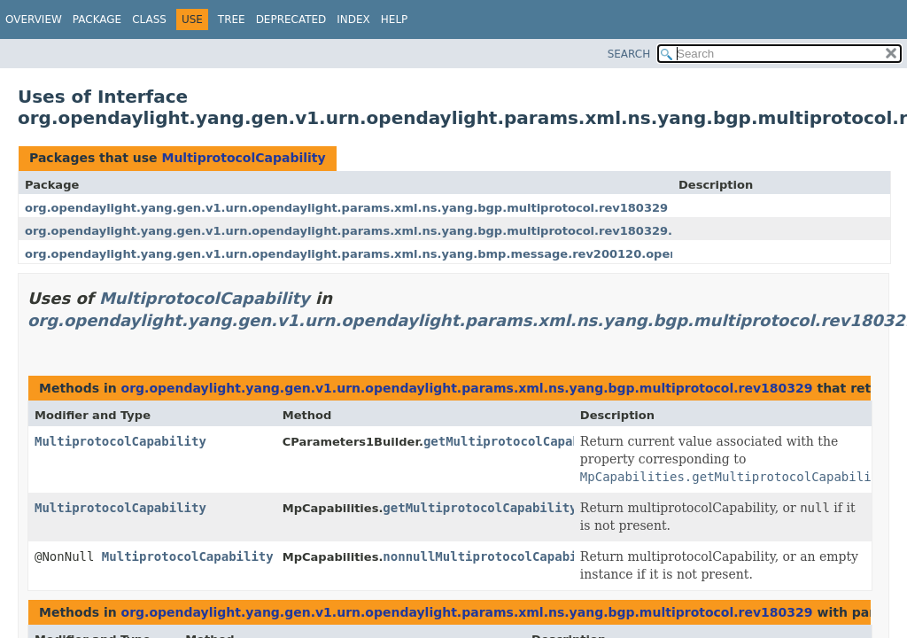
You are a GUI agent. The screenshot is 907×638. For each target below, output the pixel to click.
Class (149, 19)
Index (353, 19)
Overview (33, 19)
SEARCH (629, 54)
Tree (231, 19)
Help (394, 19)
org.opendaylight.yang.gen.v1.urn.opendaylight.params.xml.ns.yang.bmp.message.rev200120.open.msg (367, 254)
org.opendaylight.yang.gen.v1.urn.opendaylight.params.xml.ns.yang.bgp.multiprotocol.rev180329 (346, 207)
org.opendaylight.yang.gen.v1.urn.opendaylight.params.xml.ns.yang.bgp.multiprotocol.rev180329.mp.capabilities (398, 230)
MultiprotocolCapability (243, 158)
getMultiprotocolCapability (520, 441)
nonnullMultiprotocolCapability (495, 556)
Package (97, 19)
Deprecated (291, 19)
